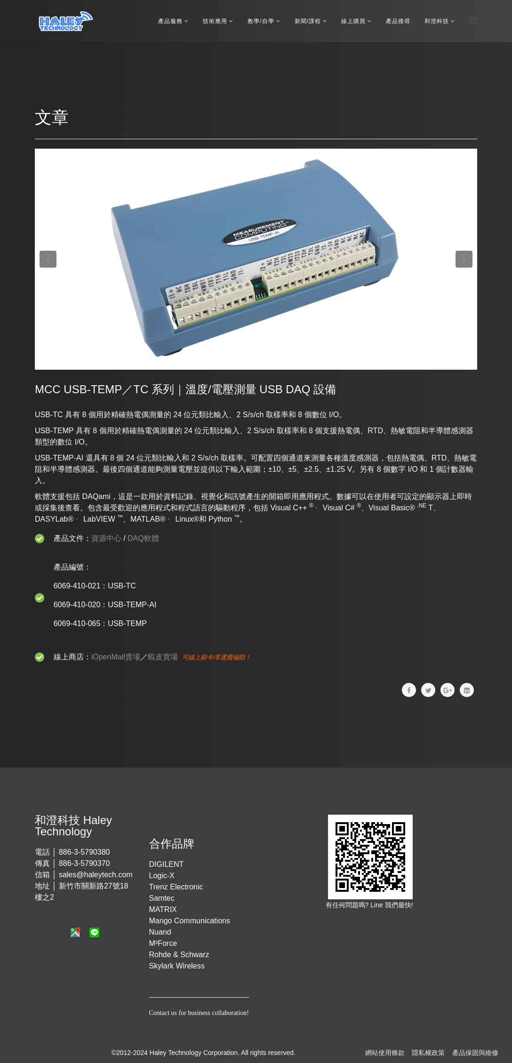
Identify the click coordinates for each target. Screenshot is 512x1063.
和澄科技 (436, 21)
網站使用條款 (385, 1052)
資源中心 (106, 538)
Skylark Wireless (177, 966)
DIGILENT (166, 864)
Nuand (160, 932)
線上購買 (353, 21)
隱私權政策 (428, 1052)
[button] (48, 259)
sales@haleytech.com (96, 875)
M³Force (163, 943)
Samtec (162, 898)
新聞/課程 (308, 21)
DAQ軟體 (143, 538)
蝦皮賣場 (163, 657)
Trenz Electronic (176, 887)
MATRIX (163, 909)
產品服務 (170, 21)
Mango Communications (190, 921)
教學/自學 (261, 21)
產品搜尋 (398, 21)
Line (377, 905)
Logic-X (162, 876)
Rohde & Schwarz (179, 955)
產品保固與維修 (475, 1052)
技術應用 (215, 21)
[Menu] (473, 20)
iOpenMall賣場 (115, 657)
